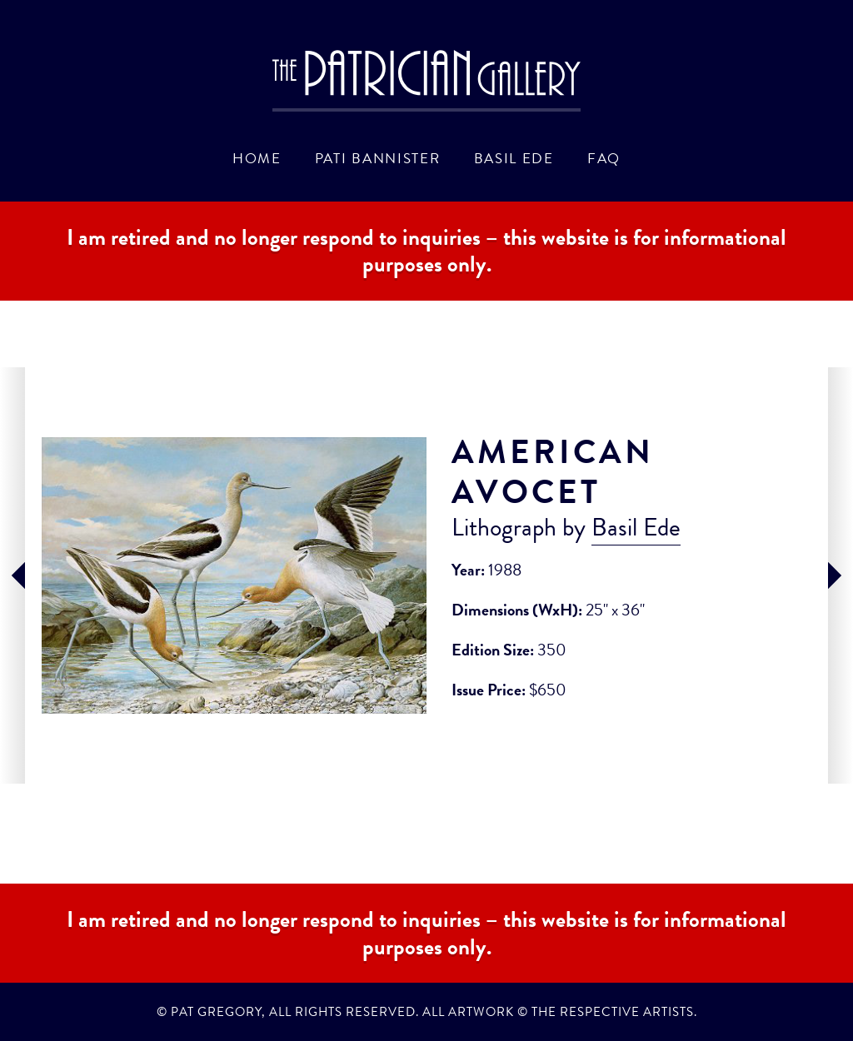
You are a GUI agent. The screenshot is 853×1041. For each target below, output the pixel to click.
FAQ (604, 158)
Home (257, 158)
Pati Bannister (378, 158)
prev (12, 575)
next (840, 575)
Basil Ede (514, 158)
